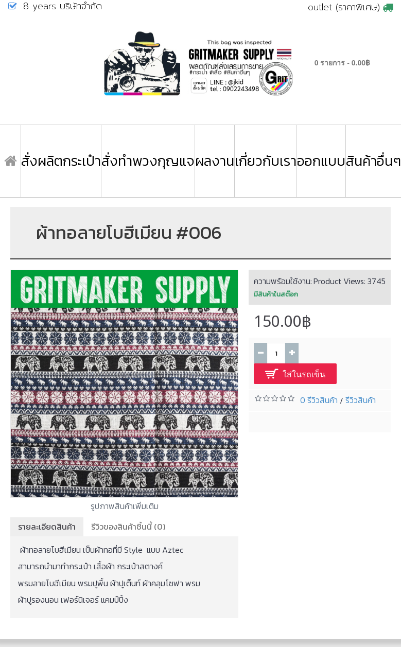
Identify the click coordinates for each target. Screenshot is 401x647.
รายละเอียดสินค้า (47, 526)
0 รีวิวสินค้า (319, 400)
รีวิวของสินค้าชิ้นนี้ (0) (128, 526)
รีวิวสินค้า (360, 400)
